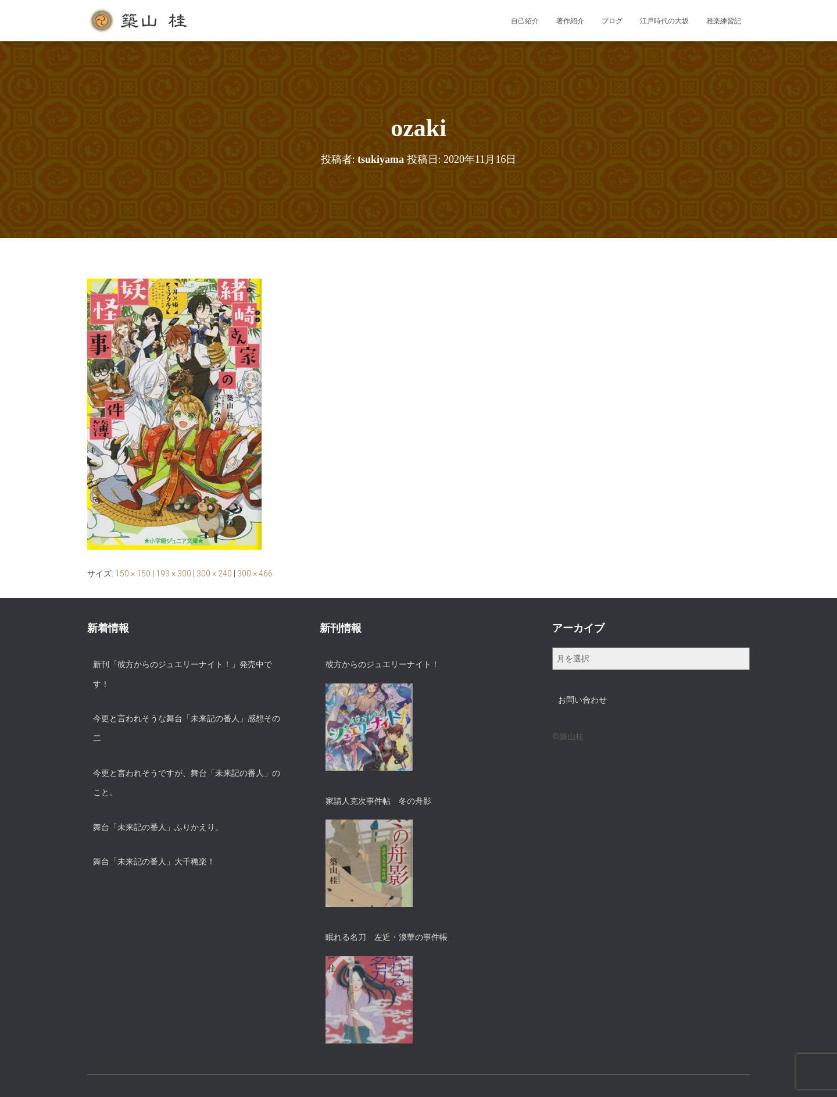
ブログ (612, 21)
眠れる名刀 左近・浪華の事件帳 (387, 937)
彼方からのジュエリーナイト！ (382, 664)
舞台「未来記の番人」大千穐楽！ (154, 861)
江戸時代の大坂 (664, 21)
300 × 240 (214, 573)
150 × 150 (133, 573)
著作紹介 (570, 21)
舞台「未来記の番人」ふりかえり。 (158, 827)
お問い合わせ (582, 699)
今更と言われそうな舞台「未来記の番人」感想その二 (186, 728)
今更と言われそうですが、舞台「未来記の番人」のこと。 (186, 782)
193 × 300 (173, 573)
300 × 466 (255, 573)
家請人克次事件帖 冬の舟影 (378, 801)
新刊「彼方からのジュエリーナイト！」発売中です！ (182, 674)
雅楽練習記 (723, 21)
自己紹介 (525, 21)
